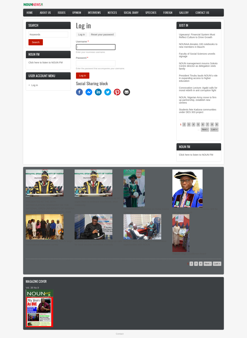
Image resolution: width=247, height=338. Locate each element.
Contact (120, 334)
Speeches (150, 12)
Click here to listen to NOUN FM (45, 62)
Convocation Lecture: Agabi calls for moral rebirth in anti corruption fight (198, 89)
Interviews (94, 12)
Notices (112, 12)
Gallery (184, 12)
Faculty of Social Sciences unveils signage (197, 55)
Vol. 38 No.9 (32, 287)
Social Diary (131, 12)
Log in (34, 85)
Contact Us (202, 12)
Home (30, 12)
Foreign (167, 12)
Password (81, 58)
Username (81, 41)
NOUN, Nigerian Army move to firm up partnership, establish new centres (197, 100)
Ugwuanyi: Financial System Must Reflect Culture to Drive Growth (197, 35)
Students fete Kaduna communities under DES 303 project (197, 111)
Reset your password (102, 34)
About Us (45, 12)
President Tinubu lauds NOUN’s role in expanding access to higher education (198, 78)
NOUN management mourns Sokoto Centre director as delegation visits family (198, 66)
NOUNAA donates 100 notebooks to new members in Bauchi (198, 45)
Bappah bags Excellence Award (189, 253)
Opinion (76, 12)
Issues (61, 12)
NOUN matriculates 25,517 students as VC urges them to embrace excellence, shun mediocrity (97, 201)
